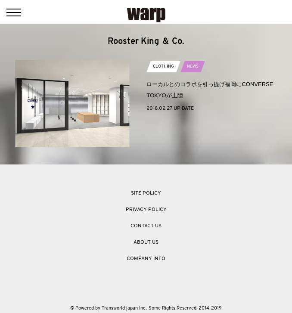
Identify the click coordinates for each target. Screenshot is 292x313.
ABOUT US (146, 242)
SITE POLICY (146, 193)
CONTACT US (146, 226)
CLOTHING (163, 66)
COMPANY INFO (146, 258)
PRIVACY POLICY (146, 209)
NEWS (193, 66)
